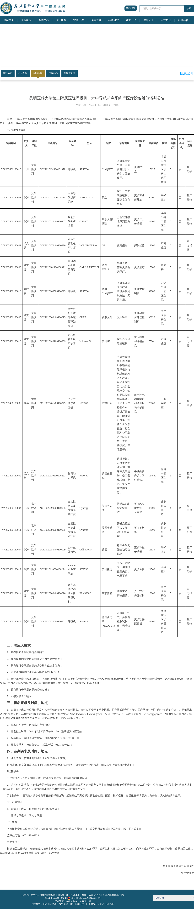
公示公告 (22, 73)
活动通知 (7, 73)
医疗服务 (61, 20)
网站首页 (9, 20)
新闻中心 (43, 20)
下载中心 (53, 73)
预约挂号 (130, 8)
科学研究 (113, 20)
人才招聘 (166, 20)
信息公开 (148, 20)
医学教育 (96, 20)
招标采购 (38, 73)
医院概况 (26, 20)
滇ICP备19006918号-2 (55, 898)
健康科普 (183, 20)
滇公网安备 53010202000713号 (86, 898)
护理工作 (78, 20)
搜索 (189, 8)
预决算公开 (69, 73)
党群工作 (131, 20)
